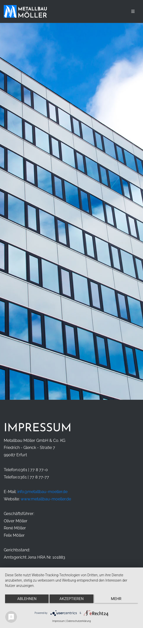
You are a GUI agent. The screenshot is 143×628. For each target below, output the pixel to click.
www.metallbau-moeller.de (46, 499)
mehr (116, 598)
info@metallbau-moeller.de (42, 491)
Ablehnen (26, 598)
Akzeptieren (71, 598)
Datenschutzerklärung (79, 621)
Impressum (58, 621)
